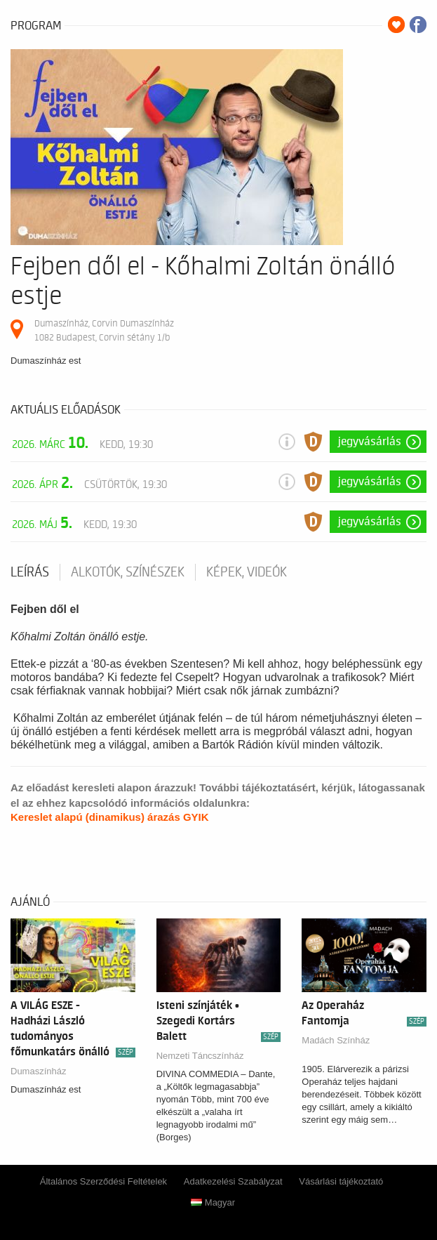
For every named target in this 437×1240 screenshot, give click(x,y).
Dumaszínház (38, 1071)
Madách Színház (336, 1040)
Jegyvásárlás (369, 441)
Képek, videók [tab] (246, 572)
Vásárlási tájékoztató (341, 1181)
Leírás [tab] (30, 572)
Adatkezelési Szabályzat (233, 1181)
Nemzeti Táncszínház (200, 1055)
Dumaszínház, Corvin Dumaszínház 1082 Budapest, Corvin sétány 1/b (104, 330)
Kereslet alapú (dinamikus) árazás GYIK (110, 817)
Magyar (213, 1202)
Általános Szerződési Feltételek (103, 1181)
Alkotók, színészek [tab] (127, 572)
